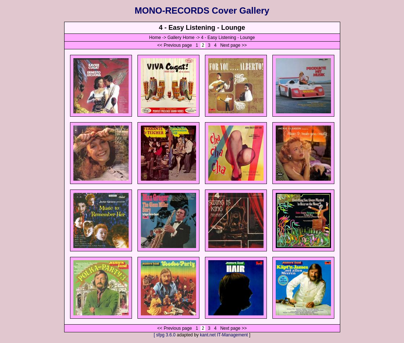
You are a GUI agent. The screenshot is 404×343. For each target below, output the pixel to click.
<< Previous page (174, 45)
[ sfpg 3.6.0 (164, 334)
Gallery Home (180, 37)
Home (155, 37)
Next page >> (233, 45)
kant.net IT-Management (224, 334)
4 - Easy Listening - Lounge (228, 37)
